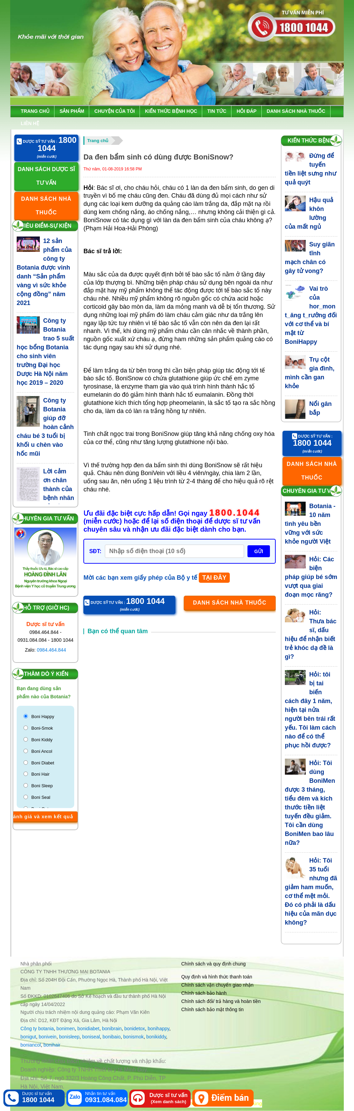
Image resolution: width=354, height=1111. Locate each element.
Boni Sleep (42, 785)
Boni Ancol (41, 751)
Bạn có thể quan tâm (117, 631)
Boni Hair (40, 774)
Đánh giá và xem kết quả (41, 816)
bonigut (28, 1036)
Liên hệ (30, 123)
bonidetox (134, 1028)
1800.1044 (234, 513)
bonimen (66, 1028)
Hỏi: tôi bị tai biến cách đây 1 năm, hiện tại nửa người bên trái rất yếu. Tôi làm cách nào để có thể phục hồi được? (310, 710)
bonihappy (159, 1028)
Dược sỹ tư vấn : (47, 145)
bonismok (133, 1036)
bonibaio (111, 1036)
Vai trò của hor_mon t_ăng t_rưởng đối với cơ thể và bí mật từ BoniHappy (311, 315)
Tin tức (216, 111)
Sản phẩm (72, 111)
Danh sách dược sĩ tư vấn (46, 176)
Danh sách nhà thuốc (296, 111)
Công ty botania (37, 1028)
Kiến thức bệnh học (171, 111)
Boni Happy (42, 716)
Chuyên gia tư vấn (46, 518)
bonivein (48, 1036)
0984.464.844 (51, 650)
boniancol (30, 1045)
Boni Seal (40, 797)
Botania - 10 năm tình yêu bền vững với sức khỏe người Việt (310, 524)
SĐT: (95, 551)
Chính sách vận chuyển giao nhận (217, 985)
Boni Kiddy (41, 739)
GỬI (258, 551)
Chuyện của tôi (114, 111)
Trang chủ (35, 111)
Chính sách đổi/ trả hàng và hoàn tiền (221, 1001)
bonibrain (112, 1028)
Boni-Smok (42, 728)
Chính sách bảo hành (204, 993)
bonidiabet (88, 1028)
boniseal (91, 1036)
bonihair (52, 1045)
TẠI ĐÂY (214, 577)
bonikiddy (156, 1036)
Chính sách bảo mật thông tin (212, 1009)
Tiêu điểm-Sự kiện (46, 226)
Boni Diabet (42, 763)
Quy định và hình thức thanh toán (216, 976)
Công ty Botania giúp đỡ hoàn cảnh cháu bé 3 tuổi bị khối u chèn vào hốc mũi (45, 427)
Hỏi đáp (246, 111)
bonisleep (69, 1036)
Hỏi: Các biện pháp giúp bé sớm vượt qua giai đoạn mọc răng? (311, 577)
